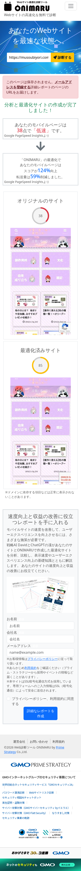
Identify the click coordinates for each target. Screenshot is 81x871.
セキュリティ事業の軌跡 (15, 818)
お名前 (16, 618)
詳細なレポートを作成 (40, 713)
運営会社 (19, 741)
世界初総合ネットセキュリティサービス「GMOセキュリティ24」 (38, 784)
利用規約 (30, 668)
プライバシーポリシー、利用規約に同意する (43, 701)
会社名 (16, 632)
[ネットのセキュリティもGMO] (40, 865)
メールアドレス (23, 645)
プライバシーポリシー (42, 659)
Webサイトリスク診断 (41, 792)
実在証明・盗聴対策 (13, 802)
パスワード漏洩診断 (13, 792)
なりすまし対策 (60, 813)
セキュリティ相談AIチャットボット (21, 797)
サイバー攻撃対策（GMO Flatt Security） (24, 813)
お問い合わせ (39, 741)
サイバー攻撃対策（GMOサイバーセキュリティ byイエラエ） (36, 808)
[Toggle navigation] (71, 6)
